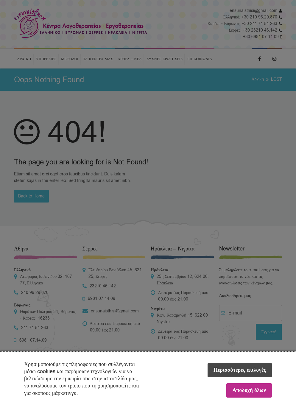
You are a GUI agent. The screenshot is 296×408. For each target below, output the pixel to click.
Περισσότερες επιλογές (240, 370)
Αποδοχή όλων (249, 390)
